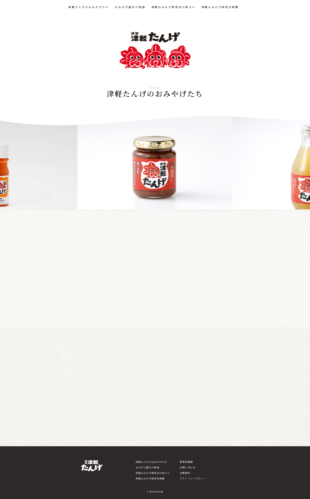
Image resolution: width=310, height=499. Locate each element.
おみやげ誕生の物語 (130, 7)
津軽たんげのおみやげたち (88, 7)
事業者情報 (186, 461)
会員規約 (185, 473)
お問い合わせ (188, 467)
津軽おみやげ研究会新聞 (220, 7)
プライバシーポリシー (193, 478)
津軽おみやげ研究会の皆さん (173, 7)
